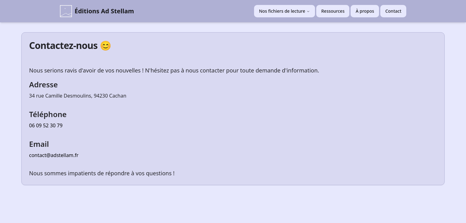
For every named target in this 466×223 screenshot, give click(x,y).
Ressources (332, 11)
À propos (365, 11)
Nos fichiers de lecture (284, 11)
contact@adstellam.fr (54, 155)
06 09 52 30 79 (46, 125)
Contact (393, 11)
